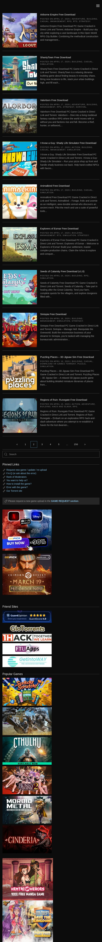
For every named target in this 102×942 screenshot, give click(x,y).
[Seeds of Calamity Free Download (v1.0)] (19, 287)
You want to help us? (17, 480)
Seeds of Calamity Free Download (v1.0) (62, 271)
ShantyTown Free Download (55, 57)
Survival (81, 107)
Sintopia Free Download (53, 314)
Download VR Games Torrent (58, 364)
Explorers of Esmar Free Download (59, 228)
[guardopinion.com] (27, 616)
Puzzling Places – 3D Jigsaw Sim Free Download (67, 357)
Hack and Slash (61, 407)
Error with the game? (17, 487)
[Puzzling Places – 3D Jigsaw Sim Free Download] (19, 372)
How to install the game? (18, 483)
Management (58, 21)
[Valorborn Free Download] (19, 115)
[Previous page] (17, 444)
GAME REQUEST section (64, 501)
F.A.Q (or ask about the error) (21, 473)
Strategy (84, 21)
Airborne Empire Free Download (57, 14)
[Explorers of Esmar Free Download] (19, 244)
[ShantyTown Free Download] (19, 73)
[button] (98, 5)
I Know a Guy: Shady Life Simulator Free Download (68, 143)
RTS (75, 21)
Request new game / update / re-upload (26, 470)
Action (76, 147)
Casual (44, 21)
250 (76, 444)
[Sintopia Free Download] (19, 329)
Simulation (46, 64)
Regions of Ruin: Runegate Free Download (63, 399)
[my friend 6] (27, 648)
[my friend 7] (27, 661)
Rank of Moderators (16, 477)
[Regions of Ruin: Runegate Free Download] (19, 415)
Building (92, 19)
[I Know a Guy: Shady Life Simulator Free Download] (19, 158)
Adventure (78, 19)
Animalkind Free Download (55, 185)
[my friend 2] (27, 628)
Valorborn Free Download (54, 100)
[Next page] (85, 444)
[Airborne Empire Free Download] (19, 30)
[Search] (51, 454)
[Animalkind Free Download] (19, 201)
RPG (69, 21)
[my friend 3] (27, 637)
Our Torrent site (14, 491)
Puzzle (81, 364)
